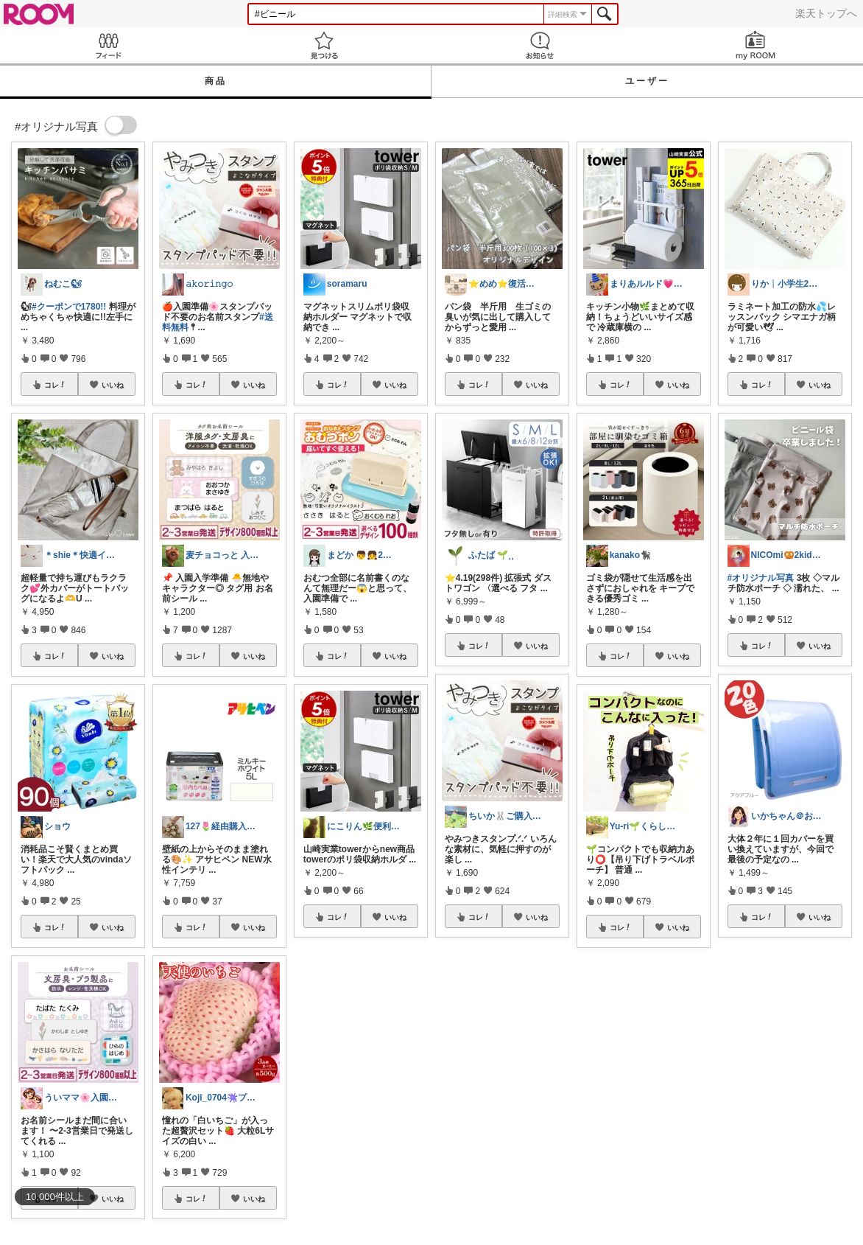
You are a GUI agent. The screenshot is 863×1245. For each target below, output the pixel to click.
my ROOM (755, 45)
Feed (108, 45)
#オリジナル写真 (761, 578)
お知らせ (539, 45)
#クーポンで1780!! (69, 306)
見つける (324, 45)
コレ (55, 384)
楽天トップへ (826, 13)
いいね (113, 384)
